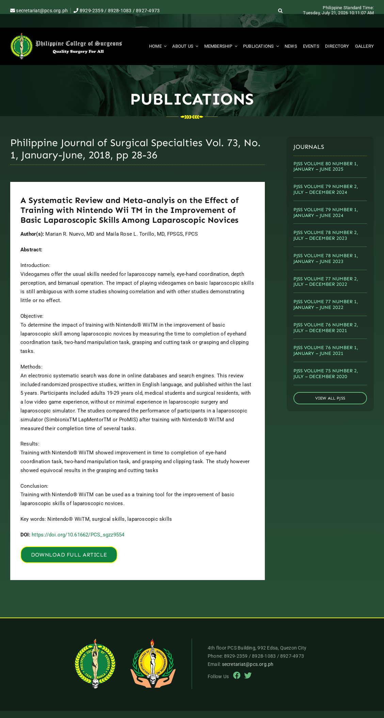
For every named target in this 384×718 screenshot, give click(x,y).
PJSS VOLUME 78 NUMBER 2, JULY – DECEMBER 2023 (325, 235)
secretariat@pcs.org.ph (39, 10)
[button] (280, 10)
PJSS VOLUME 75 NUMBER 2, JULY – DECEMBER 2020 (325, 373)
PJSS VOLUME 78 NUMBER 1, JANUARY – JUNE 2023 (325, 258)
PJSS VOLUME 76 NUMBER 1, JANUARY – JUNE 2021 (325, 350)
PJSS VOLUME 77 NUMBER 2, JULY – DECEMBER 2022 (325, 281)
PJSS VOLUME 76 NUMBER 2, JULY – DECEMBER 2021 (325, 327)
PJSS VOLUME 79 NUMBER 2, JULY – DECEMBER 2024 (325, 189)
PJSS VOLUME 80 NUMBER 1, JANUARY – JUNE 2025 (325, 166)
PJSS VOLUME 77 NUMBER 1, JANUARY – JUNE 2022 (325, 304)
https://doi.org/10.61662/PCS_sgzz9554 (78, 535)
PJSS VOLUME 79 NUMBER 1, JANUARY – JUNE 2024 (325, 212)
